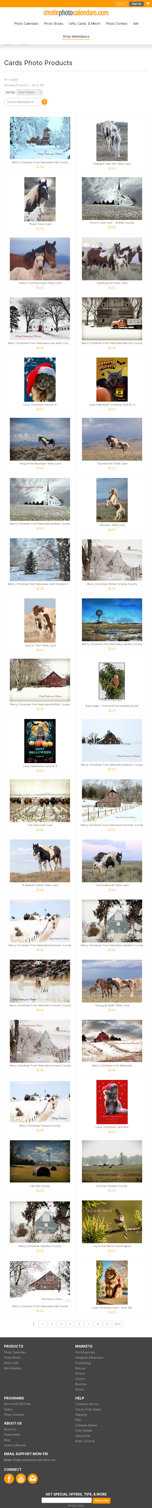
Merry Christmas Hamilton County (40, 1246)
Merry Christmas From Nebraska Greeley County (40, 1065)
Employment (12, 1434)
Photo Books (53, 24)
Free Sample (83, 1430)
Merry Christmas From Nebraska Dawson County (112, 764)
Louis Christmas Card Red (112, 1127)
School (80, 1373)
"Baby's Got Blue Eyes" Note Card (40, 283)
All (5, 79)
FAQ (78, 1420)
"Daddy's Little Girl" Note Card (112, 163)
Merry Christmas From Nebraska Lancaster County (40, 343)
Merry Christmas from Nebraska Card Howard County (40, 584)
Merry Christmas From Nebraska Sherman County (112, 825)
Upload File (82, 1436)
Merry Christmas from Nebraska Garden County (112, 644)
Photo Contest (116, 24)
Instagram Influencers (89, 1357)
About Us (10, 1429)
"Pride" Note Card (40, 224)
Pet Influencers (85, 1352)
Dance (79, 1389)
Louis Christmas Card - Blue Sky (112, 1307)
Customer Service (87, 1404)
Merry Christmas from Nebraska (112, 1065)
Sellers (8, 1409)
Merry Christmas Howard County (40, 1125)
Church (80, 1379)
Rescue (80, 1368)
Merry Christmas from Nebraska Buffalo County (40, 704)
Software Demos (86, 1425)
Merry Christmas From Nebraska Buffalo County (40, 523)
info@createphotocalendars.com (34, 1460)
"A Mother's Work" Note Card (40, 885)
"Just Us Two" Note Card (40, 645)
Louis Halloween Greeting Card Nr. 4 (112, 404)
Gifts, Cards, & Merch (84, 24)
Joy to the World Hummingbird (112, 1246)
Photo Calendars (26, 24)
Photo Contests (14, 1414)
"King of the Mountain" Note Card (40, 463)
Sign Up (136, 3)
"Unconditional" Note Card (112, 885)
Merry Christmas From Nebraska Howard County (40, 1005)
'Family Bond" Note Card (112, 283)
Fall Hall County (40, 1185)
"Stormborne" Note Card (112, 463)
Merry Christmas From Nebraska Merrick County (112, 343)
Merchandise (12, 1368)
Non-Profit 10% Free (17, 1404)
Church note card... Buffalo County (112, 222)
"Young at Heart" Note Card (112, 1005)
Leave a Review (15, 1445)
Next (117, 1324)
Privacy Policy (76, 1505)
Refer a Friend (84, 1441)
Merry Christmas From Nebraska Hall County (40, 162)
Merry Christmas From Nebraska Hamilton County (112, 945)
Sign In (121, 3)
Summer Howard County (112, 1185)
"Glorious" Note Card (112, 525)
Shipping (81, 1414)
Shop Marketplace (76, 36)
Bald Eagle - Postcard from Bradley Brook (112, 705)
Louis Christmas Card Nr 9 (40, 404)
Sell (135, 24)
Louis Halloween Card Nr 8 (40, 766)
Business (81, 1384)
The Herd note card (40, 825)
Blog (7, 1440)
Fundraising (83, 1363)
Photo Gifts (11, 1363)
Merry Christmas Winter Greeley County (112, 584)
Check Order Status (88, 1409)
